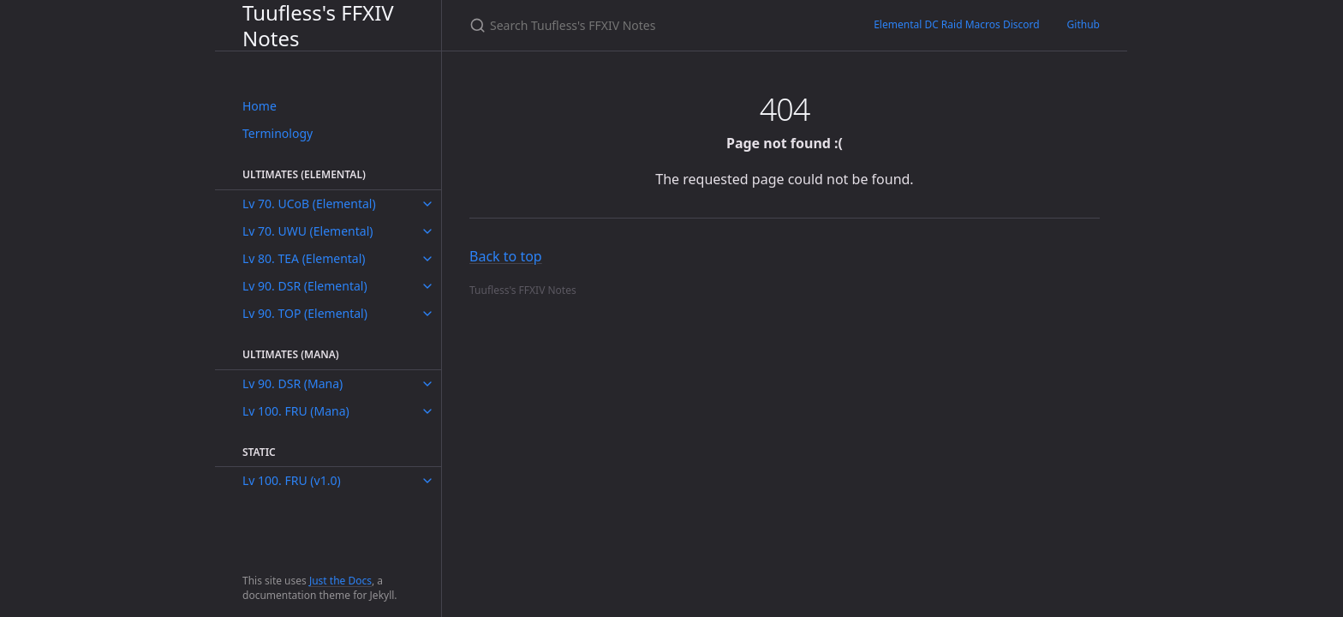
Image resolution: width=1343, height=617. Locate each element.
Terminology (277, 133)
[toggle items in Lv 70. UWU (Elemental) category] (427, 231)
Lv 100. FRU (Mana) (295, 411)
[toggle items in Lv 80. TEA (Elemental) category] (427, 259)
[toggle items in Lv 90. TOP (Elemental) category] (427, 313)
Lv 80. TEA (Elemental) (304, 258)
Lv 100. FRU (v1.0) (291, 480)
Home (259, 106)
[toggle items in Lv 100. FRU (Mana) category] (427, 411)
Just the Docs (340, 580)
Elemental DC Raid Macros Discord (956, 24)
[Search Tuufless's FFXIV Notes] (651, 25)
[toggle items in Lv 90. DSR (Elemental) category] (427, 286)
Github (1083, 24)
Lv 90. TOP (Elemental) (304, 313)
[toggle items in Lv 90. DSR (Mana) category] (427, 384)
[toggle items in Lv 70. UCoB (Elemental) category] (427, 204)
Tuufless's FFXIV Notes (318, 25)
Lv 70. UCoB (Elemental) (309, 203)
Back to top (505, 256)
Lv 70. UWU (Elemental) (307, 231)
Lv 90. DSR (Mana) (292, 383)
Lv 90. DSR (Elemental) (304, 286)
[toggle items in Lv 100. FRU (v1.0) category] (427, 480)
